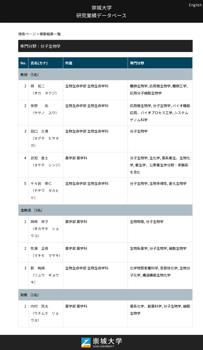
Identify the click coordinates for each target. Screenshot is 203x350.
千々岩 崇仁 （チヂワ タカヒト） (45, 190)
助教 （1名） (30, 294)
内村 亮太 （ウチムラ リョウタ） (45, 313)
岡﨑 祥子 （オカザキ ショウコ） (45, 228)
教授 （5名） (30, 74)
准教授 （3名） (32, 210)
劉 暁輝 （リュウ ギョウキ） (45, 275)
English (195, 4)
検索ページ (27, 33)
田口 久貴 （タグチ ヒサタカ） (45, 138)
